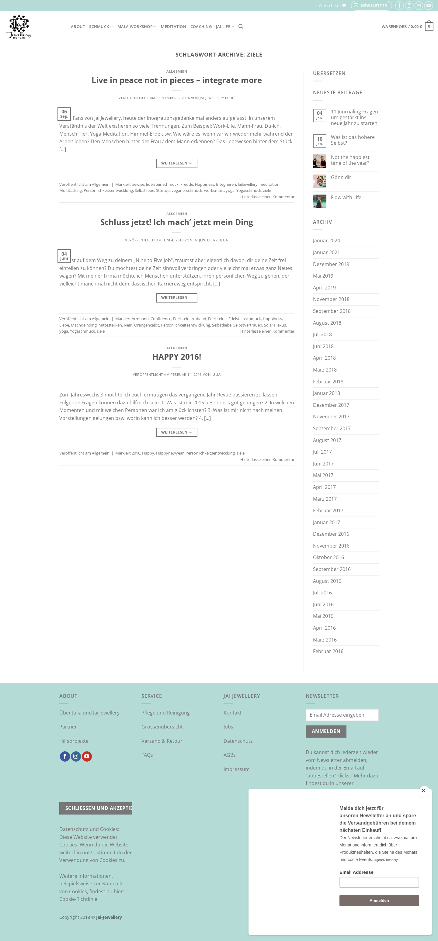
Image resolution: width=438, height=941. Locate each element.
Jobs (228, 726)
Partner (68, 726)
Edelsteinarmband (189, 318)
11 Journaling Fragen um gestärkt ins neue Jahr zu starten (354, 117)
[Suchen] (240, 26)
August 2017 (327, 440)
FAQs (147, 755)
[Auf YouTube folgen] (428, 5)
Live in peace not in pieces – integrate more (177, 80)
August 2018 (327, 323)
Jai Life (225, 26)
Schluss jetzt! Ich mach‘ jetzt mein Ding (176, 222)
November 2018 (331, 299)
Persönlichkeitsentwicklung (108, 190)
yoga (230, 190)
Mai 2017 (323, 475)
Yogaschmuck (248, 190)
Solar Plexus (275, 325)
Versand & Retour (161, 741)
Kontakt (233, 712)
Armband (140, 318)
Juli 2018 (322, 334)
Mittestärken (110, 325)
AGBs (230, 755)
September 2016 (332, 569)
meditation (269, 184)
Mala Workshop (137, 26)
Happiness (204, 184)
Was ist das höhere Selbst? (353, 140)
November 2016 (331, 545)
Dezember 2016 (331, 534)
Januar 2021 (326, 252)
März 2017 (325, 499)
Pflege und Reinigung (165, 712)
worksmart (214, 190)
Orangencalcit (146, 325)
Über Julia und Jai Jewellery (89, 712)
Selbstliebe (144, 190)
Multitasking (70, 190)
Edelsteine (217, 318)
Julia (216, 374)
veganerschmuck (187, 190)
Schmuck (101, 26)
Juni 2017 (323, 463)
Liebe (64, 325)
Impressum (237, 769)
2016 (136, 453)
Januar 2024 (326, 240)
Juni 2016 (323, 604)
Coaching (201, 26)
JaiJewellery (248, 184)
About (78, 26)
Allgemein (176, 71)
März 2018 (325, 369)
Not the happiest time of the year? (350, 160)
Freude (186, 184)
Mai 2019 (323, 275)
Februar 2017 (328, 510)
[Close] (424, 808)
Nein (128, 325)
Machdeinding (84, 325)
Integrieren (226, 184)
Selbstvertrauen (247, 325)
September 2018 (332, 311)
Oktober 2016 (328, 557)
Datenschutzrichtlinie (330, 791)
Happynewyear (170, 453)
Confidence (161, 318)
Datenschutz (238, 741)
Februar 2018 (328, 381)
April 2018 (324, 358)
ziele (267, 190)
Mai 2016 (323, 616)
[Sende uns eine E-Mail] (419, 5)
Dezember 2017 (331, 405)
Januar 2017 (326, 522)
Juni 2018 (323, 346)
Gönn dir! (342, 177)
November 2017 (331, 416)
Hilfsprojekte (74, 741)
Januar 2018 (326, 393)
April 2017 (324, 487)
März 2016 (325, 639)
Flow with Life (346, 197)
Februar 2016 (328, 651)
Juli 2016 (322, 592)
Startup (163, 190)
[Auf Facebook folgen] (399, 5)
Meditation (173, 26)
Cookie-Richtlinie (78, 899)
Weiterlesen (177, 163)
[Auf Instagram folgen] (409, 5)
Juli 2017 (322, 451)
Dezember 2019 (331, 264)
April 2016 (324, 627)
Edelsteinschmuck (162, 184)
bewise (138, 184)
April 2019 (324, 287)
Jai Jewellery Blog (217, 97)
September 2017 (332, 428)
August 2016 (327, 581)
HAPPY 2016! (176, 356)
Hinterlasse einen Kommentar (267, 196)
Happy (148, 453)
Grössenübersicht (162, 726)
